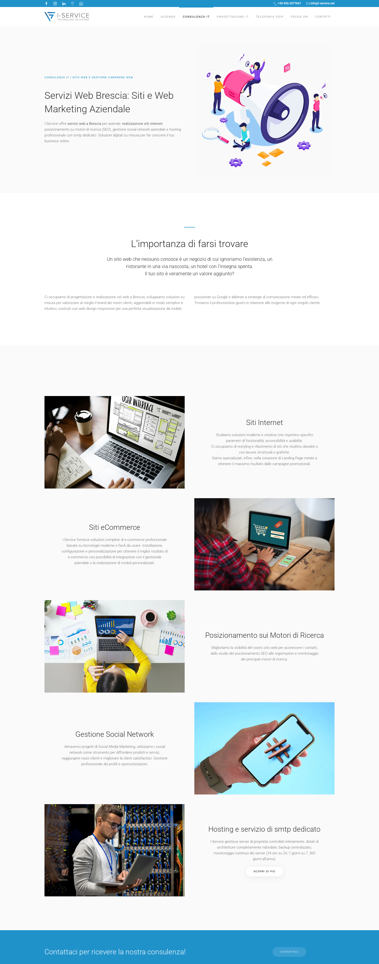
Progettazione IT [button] (233, 16)
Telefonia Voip (270, 16)
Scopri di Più (264, 871)
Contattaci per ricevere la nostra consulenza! (115, 952)
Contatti (323, 16)
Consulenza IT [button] (196, 16)
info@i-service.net (320, 4)
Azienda (168, 16)
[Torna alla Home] (66, 16)
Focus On (299, 16)
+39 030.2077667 (287, 4)
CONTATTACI (289, 951)
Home (148, 16)
